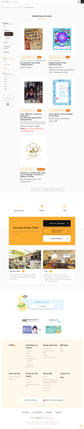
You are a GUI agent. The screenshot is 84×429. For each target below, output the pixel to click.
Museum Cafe (47, 387)
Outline (45, 376)
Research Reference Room (49, 351)
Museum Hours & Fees (15, 376)
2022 (5, 86)
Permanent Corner (7, 47)
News (61, 348)
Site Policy (25, 412)
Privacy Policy (38, 412)
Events (28, 353)
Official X (43, 306)
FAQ (62, 377)
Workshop (7, 52)
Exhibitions (29, 351)
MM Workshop (30, 366)
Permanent (29, 356)
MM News (64, 345)
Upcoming (41, 169)
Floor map (46, 390)
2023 (5, 84)
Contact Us (65, 373)
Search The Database (49, 357)
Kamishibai (30, 360)
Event (5, 42)
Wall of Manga (47, 348)
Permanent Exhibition (8, 38)
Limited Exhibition (27, 57)
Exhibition (7, 30)
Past (5, 68)
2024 (5, 81)
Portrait (29, 362)
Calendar (11, 379)
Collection (46, 355)
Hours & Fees (14, 373)
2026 (5, 76)
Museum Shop (47, 385)
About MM (47, 373)
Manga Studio (30, 364)
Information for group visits (32, 385)
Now (39, 57)
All (4, 26)
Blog (61, 351)
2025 (5, 79)
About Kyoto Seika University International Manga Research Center (50, 381)
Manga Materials (50, 345)
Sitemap (49, 412)
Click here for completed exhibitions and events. (47, 189)
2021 (5, 89)
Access (28, 379)
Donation (59, 412)
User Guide (29, 382)
